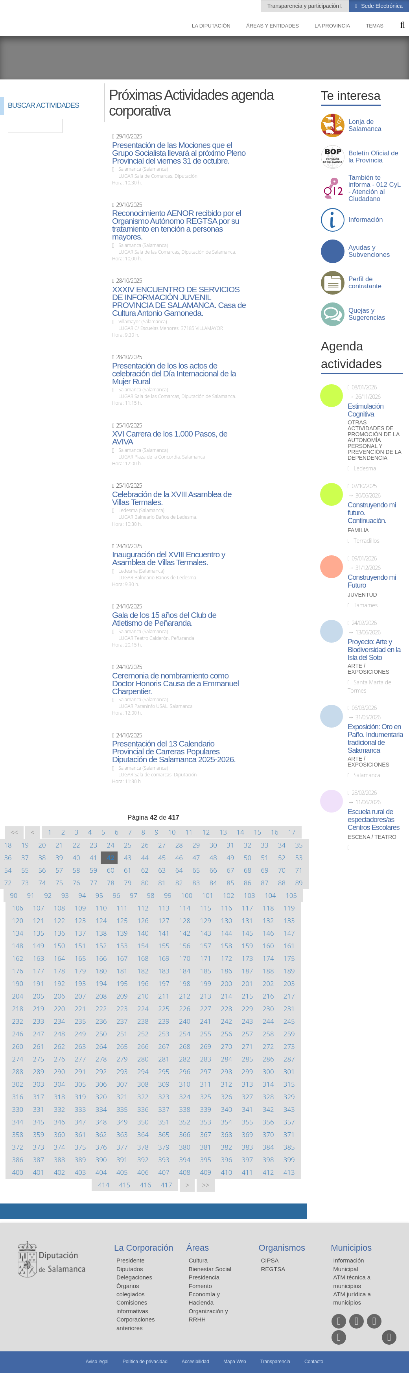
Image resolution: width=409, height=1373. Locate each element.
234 (59, 1021)
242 (226, 1021)
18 (7, 845)
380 (184, 1147)
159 (247, 945)
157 (205, 945)
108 (59, 907)
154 (143, 945)
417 (166, 1184)
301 (289, 1071)
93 (65, 895)
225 (163, 1008)
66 (213, 870)
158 (226, 945)
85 (230, 882)
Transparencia (275, 1361)
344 (17, 1121)
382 (226, 1147)
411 (247, 1172)
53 (298, 857)
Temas (374, 26)
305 (80, 1084)
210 (143, 996)
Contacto (313, 1361)
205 (38, 996)
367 (205, 1134)
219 (38, 1008)
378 (143, 1147)
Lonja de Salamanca (364, 125)
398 (268, 1159)
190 (17, 983)
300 (268, 1071)
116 (226, 907)
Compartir (10, 1211)
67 (230, 870)
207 (80, 996)
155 (163, 945)
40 (76, 857)
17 (291, 832)
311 (205, 1084)
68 (247, 870)
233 (38, 1021)
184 (184, 970)
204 (17, 996)
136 (59, 933)
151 (80, 945)
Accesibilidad (195, 1361)
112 (143, 907)
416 (145, 1184)
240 (184, 1021)
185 (205, 970)
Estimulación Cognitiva (365, 410)
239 (163, 1021)
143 (205, 933)
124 (101, 920)
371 (289, 1134)
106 (17, 907)
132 (268, 920)
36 (7, 857)
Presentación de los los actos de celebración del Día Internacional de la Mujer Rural (174, 373)
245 (289, 1021)
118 (268, 907)
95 (99, 895)
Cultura (198, 1260)
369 (247, 1134)
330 (17, 1109)
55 (25, 870)
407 (163, 1172)
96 (116, 895)
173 (247, 958)
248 (59, 1033)
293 (122, 1071)
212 (184, 996)
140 (143, 933)
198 (184, 983)
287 (289, 1058)
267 (163, 1046)
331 (38, 1109)
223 (122, 1008)
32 (247, 845)
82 (179, 882)
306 (101, 1084)
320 (101, 1096)
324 (184, 1096)
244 (268, 1021)
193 (80, 983)
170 (184, 958)
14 (240, 832)
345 (38, 1121)
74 (42, 882)
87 (264, 882)
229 (247, 1008)
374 (59, 1147)
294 (143, 1071)
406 (143, 1172)
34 (282, 845)
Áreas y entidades (272, 26)
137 (80, 933)
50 (247, 857)
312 (226, 1084)
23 (93, 845)
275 (38, 1058)
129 (205, 920)
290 (59, 1071)
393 (163, 1159)
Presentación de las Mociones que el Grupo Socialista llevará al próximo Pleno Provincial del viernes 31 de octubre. (178, 153)
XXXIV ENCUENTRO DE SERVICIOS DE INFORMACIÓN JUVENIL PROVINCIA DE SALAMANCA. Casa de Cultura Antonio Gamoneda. (179, 301)
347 (80, 1121)
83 (196, 882)
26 (145, 845)
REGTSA (273, 1269)
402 (59, 1172)
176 (17, 970)
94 (82, 895)
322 (143, 1096)
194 (101, 983)
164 (59, 958)
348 (101, 1121)
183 (163, 970)
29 (196, 845)
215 (247, 996)
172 (226, 958)
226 (184, 1008)
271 (247, 1046)
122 (59, 920)
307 (122, 1084)
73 (25, 882)
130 (226, 920)
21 (59, 845)
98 (150, 895)
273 (289, 1046)
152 (101, 945)
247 (38, 1033)
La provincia (332, 26)
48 (213, 857)
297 (205, 1071)
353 (205, 1121)
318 (59, 1096)
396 (226, 1159)
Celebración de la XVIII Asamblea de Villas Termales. (172, 498)
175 (289, 958)
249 (80, 1033)
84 (213, 882)
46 (179, 857)
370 (268, 1134)
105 (291, 895)
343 (289, 1109)
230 (268, 1008)
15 (257, 832)
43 (127, 857)
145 (247, 933)
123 (80, 920)
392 (143, 1159)
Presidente (130, 1260)
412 (268, 1172)
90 (13, 895)
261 (38, 1046)
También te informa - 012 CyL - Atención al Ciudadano (374, 188)
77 (93, 882)
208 (101, 996)
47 (196, 857)
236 (101, 1021)
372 (17, 1147)
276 (59, 1058)
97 (133, 895)
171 (205, 958)
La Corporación (143, 1248)
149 (38, 945)
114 (184, 907)
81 (162, 882)
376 (101, 1147)
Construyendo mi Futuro (372, 581)
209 (122, 996)
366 (184, 1134)
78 (110, 882)
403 (80, 1172)
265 (122, 1046)
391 (122, 1159)
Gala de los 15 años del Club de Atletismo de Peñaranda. (164, 619)
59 (93, 870)
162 (17, 958)
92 (48, 895)
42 (110, 857)
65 (196, 870)
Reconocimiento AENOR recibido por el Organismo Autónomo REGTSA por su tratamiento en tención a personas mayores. (176, 225)
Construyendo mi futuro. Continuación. (372, 513)
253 (163, 1033)
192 (59, 983)
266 (143, 1046)
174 (268, 958)
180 (101, 970)
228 (226, 1008)
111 (122, 907)
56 (42, 870)
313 (247, 1084)
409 (205, 1172)
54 (7, 870)
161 (289, 945)
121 (38, 920)
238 (143, 1021)
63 (162, 870)
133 (289, 920)
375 (80, 1147)
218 (17, 1008)
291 (80, 1071)
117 (247, 907)
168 (143, 958)
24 (110, 845)
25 (127, 845)
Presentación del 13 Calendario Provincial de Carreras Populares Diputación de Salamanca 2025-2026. (174, 751)
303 (38, 1084)
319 (80, 1096)
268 (184, 1046)
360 (59, 1134)
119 (289, 907)
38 (42, 857)
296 (184, 1071)
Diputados (129, 1269)
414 (103, 1184)
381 (205, 1147)
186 (226, 970)
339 (205, 1109)
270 (226, 1046)
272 (268, 1046)
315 (289, 1084)
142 (184, 933)
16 (274, 832)
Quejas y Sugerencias (366, 314)
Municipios (351, 1248)
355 (247, 1121)
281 (163, 1058)
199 (205, 983)
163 (38, 958)
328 (268, 1096)
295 (163, 1071)
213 (205, 996)
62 (145, 870)
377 (122, 1147)
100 (187, 895)
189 (289, 970)
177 (38, 970)
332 (59, 1109)
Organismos (282, 1248)
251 (122, 1033)
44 (145, 857)
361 (80, 1134)
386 (17, 1159)
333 (80, 1109)
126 (143, 920)
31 (230, 845)
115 (205, 907)
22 (76, 845)
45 (162, 857)
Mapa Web (234, 1361)
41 (93, 857)
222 (101, 1008)
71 (298, 870)
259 (289, 1033)
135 (38, 933)
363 (122, 1134)
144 (226, 933)
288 (17, 1071)
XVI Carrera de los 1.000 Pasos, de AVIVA (169, 438)
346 (59, 1121)
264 (101, 1046)
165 (80, 958)
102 (228, 895)
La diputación (211, 26)
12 (206, 832)
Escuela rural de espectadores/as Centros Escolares (374, 819)
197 (163, 983)
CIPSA (270, 1260)
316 (17, 1096)
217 (289, 996)
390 (101, 1159)
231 (289, 1008)
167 (122, 958)
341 (247, 1109)
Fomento (200, 1286)
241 (205, 1021)
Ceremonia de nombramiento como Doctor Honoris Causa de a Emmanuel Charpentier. (175, 683)
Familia (358, 530)
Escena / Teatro (372, 837)
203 (289, 983)
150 (59, 945)
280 (143, 1058)
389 (80, 1159)
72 (7, 882)
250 (101, 1033)
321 (122, 1096)
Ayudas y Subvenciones (369, 251)
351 (163, 1121)
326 (226, 1096)
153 (122, 945)
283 (205, 1058)
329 (289, 1096)
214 (226, 996)
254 (184, 1033)
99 (167, 895)
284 (226, 1058)
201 (247, 983)
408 (184, 1172)
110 (101, 907)
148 (17, 945)
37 (25, 857)
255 (205, 1033)
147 (289, 933)
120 (17, 920)
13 (223, 832)
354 (226, 1121)
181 (122, 970)
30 (213, 845)
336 (143, 1109)
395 (205, 1159)
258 (268, 1033)
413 (289, 1172)
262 (59, 1046)
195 (122, 983)
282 (184, 1058)
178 (59, 970)
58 (76, 870)
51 (264, 857)
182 (143, 970)
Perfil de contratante (364, 283)
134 (17, 933)
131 (247, 920)
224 (143, 1008)
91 (31, 895)
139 (122, 933)
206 (59, 996)
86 (247, 882)
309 (163, 1084)
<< (14, 832)
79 (127, 882)
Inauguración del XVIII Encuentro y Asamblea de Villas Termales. (168, 558)
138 (101, 933)
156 (184, 945)
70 (282, 870)
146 (268, 933)
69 (264, 870)
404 (101, 1172)
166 (101, 958)
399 (289, 1159)
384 (268, 1147)
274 (17, 1058)
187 (247, 970)
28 (179, 845)
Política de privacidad (145, 1361)
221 (80, 1008)
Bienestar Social (210, 1269)
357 (289, 1121)
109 (80, 907)
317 (38, 1096)
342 (268, 1109)
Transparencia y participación (304, 6)
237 (122, 1021)
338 (184, 1109)
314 (268, 1084)
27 (162, 845)
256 (226, 1033)
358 (17, 1134)
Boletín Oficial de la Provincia (373, 157)
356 (268, 1121)
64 (179, 870)
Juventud (362, 595)
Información (365, 219)
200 (226, 983)
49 (230, 857)
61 (127, 870)
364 (143, 1134)
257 (247, 1033)
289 (38, 1071)
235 (80, 1021)
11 (189, 832)
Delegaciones (134, 1277)
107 (38, 907)
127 (163, 920)
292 (101, 1071)
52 (282, 857)
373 (38, 1147)
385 (289, 1147)
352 (184, 1121)
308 (143, 1084)
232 (17, 1021)
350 (143, 1121)
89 (298, 882)
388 (59, 1159)
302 (17, 1084)
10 (171, 832)
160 (268, 945)
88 (282, 882)
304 (59, 1084)
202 (268, 983)
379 (163, 1147)
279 (122, 1058)
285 (247, 1058)
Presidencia (204, 1277)
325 (205, 1096)
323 (163, 1096)
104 (270, 895)
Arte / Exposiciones (368, 669)
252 (143, 1033)
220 (59, 1008)
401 (38, 1172)
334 (101, 1109)
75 (59, 882)
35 (298, 845)
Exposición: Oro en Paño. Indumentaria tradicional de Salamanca (375, 738)
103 (249, 895)
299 (247, 1071)
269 (205, 1046)
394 (184, 1159)
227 (205, 1008)
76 (76, 882)
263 (80, 1046)
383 (247, 1147)
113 (163, 907)
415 (125, 1184)
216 (268, 996)
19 (25, 845)
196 (143, 983)
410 (226, 1172)
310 (184, 1084)
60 (110, 870)
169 (163, 958)
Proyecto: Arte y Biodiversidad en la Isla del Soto (374, 650)
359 (38, 1134)
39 (59, 857)
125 (122, 920)
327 (247, 1096)
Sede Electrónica (381, 6)
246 (17, 1033)
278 (101, 1058)
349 (122, 1121)
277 (80, 1058)
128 (184, 920)
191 (38, 983)
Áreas (197, 1248)
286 (268, 1058)
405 (122, 1172)
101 (208, 895)
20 (42, 845)
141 (163, 933)
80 (145, 882)
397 (247, 1159)
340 (226, 1109)
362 (101, 1134)
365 (163, 1134)
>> (206, 1185)
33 (264, 845)
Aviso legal (97, 1361)
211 (163, 996)
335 (122, 1109)
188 (268, 970)
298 (226, 1071)
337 (163, 1109)
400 (17, 1172)
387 (38, 1159)
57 (59, 870)
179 (80, 970)
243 (247, 1021)
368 (226, 1134)
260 (17, 1046)
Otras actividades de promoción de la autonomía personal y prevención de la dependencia (374, 440)
